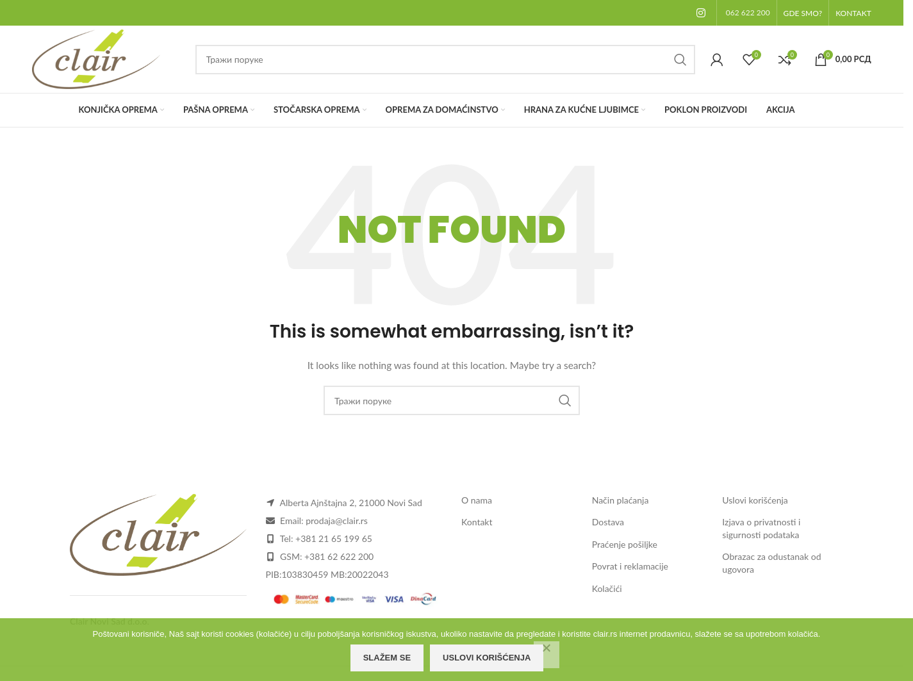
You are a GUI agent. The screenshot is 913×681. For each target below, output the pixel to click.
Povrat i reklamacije (630, 566)
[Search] (445, 59)
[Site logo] (96, 58)
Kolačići (607, 588)
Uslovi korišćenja (755, 500)
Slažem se (387, 657)
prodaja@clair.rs (337, 520)
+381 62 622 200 (339, 556)
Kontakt (477, 521)
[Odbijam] (546, 654)
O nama (476, 500)
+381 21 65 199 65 (333, 538)
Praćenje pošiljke (624, 544)
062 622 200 (748, 12)
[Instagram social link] (701, 12)
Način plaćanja (620, 500)
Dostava (608, 521)
